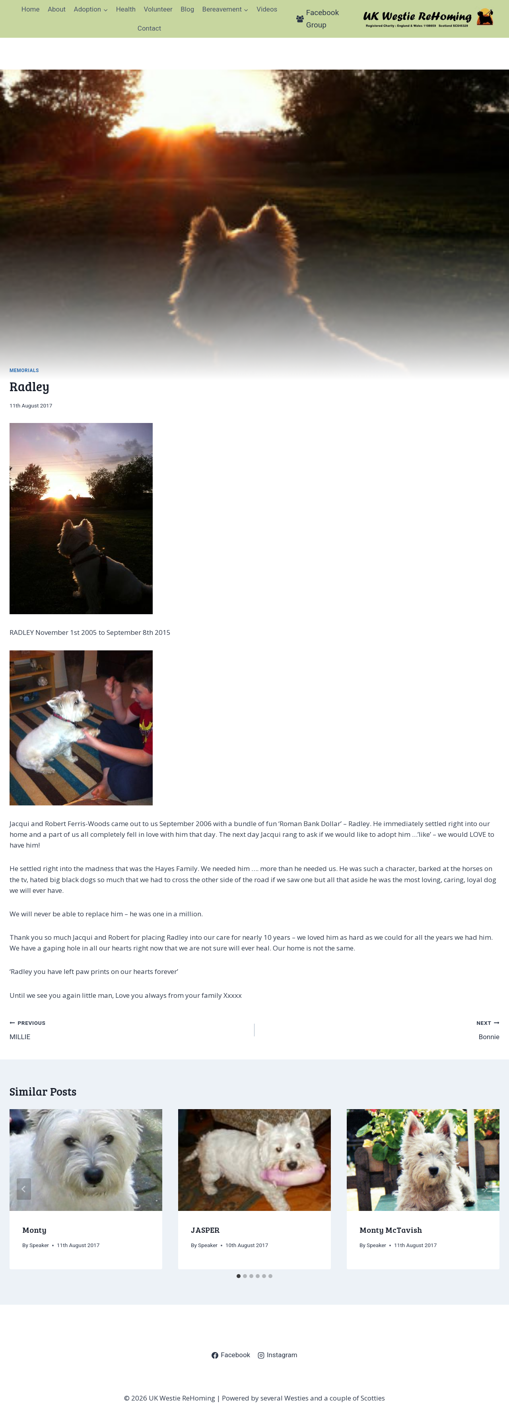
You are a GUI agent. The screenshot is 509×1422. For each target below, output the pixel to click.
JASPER (205, 1229)
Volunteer (158, 9)
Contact (149, 28)
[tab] (239, 1276)
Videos (266, 9)
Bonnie (380, 1029)
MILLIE (129, 1029)
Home (30, 9)
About (57, 9)
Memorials (24, 370)
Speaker (39, 1245)
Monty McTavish (390, 1229)
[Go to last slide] (24, 1189)
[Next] (485, 1189)
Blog (187, 9)
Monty (34, 1229)
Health (126, 9)
